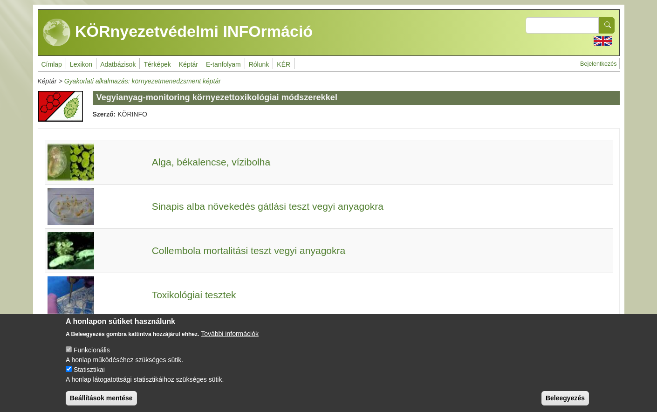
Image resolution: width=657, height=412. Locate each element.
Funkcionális (92, 357)
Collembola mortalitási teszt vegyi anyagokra (249, 250)
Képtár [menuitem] (188, 64)
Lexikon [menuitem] (81, 64)
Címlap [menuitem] (51, 64)
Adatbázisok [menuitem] (118, 64)
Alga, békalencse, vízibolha (211, 162)
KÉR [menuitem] (283, 64)
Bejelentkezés (598, 64)
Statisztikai (89, 377)
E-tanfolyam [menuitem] (223, 64)
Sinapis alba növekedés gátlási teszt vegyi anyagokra (267, 206)
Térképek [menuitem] (157, 64)
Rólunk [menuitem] (259, 64)
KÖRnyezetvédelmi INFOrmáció (178, 33)
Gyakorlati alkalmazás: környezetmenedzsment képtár (142, 81)
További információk (230, 341)
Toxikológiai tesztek (194, 294)
